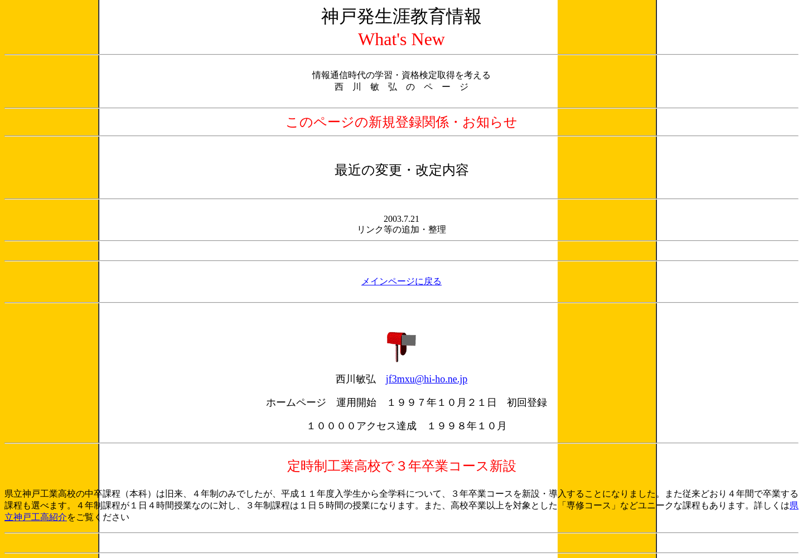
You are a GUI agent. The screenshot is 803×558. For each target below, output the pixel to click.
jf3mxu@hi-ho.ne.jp (427, 379)
